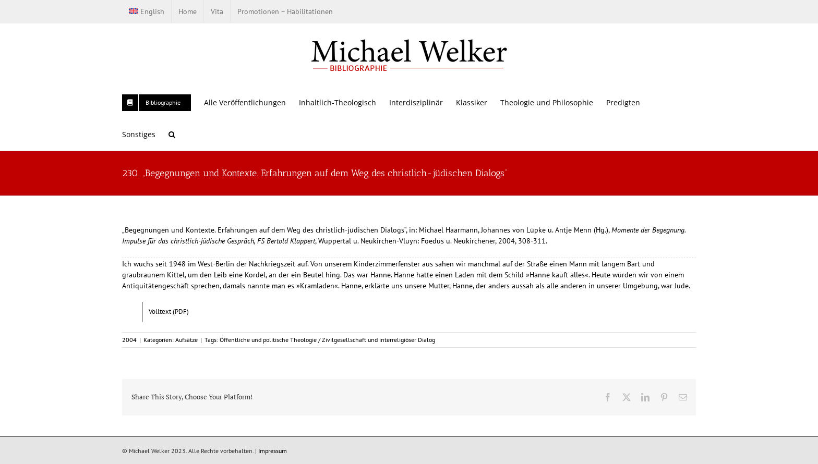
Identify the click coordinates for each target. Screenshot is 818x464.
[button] (172, 134)
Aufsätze (186, 340)
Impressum (272, 451)
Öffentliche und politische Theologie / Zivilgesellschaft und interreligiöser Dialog (327, 340)
